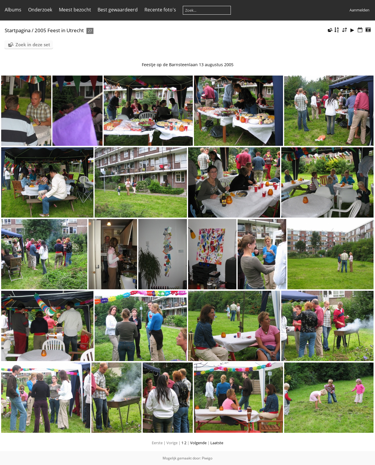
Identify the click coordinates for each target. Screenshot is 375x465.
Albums (13, 9)
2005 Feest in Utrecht (59, 30)
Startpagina (17, 30)
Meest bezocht (75, 9)
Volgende (198, 442)
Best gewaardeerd (118, 9)
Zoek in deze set (33, 44)
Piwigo (207, 458)
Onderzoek (40, 9)
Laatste (216, 442)
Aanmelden (359, 10)
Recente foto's (160, 9)
